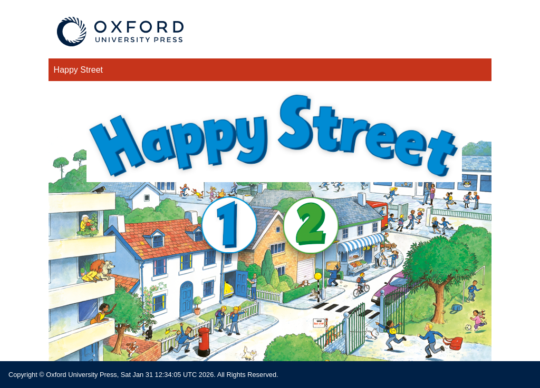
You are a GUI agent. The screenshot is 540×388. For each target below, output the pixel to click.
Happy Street (78, 69)
